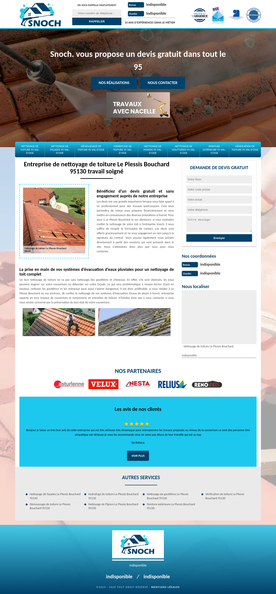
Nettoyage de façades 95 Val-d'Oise (59, 149)
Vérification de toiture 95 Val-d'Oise (245, 148)
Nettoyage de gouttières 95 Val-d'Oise (184, 149)
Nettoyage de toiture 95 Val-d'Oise (29, 149)
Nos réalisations (114, 82)
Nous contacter (162, 82)
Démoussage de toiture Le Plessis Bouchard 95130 (50, 506)
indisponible (157, 4)
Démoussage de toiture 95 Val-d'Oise (91, 148)
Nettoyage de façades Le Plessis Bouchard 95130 (55, 495)
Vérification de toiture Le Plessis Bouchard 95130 (224, 495)
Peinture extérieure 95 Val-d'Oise (214, 149)
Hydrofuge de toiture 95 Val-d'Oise (122, 149)
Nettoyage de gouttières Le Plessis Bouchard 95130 (167, 495)
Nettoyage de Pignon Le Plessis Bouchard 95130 (113, 506)
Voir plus (137, 455)
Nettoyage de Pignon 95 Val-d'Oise (153, 149)
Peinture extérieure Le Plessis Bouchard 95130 (171, 506)
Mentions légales (165, 586)
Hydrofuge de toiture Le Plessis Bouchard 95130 (113, 495)
